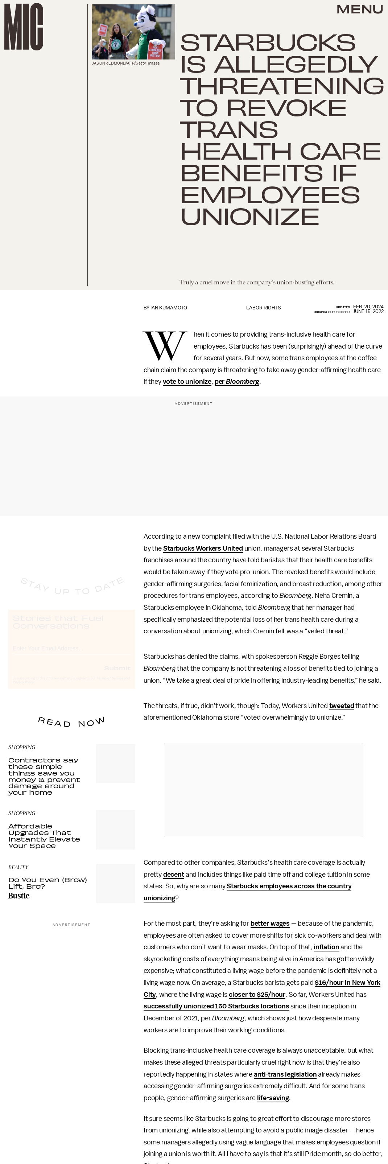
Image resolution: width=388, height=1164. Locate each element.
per (237, 381)
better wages (270, 923)
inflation (326, 947)
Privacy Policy (23, 689)
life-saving (273, 1098)
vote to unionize (187, 381)
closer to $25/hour (257, 994)
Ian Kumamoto (168, 307)
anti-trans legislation (285, 1074)
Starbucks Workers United (203, 548)
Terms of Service (109, 685)
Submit (117, 674)
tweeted (341, 705)
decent (173, 874)
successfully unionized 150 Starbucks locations (216, 1006)
